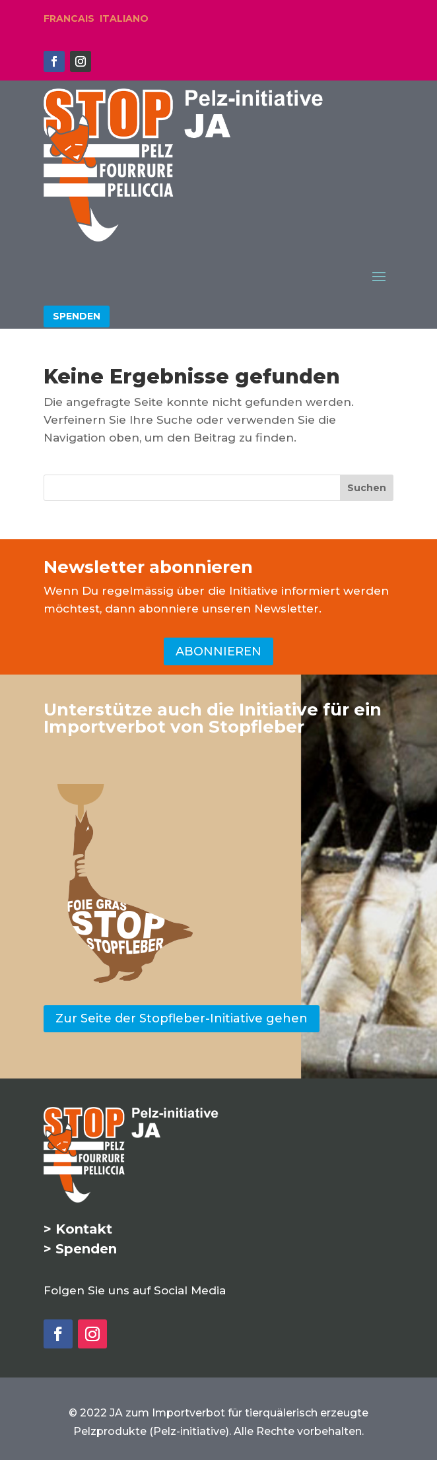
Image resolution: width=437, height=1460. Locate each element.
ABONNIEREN (218, 651)
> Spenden (80, 1249)
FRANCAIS (69, 18)
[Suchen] (366, 488)
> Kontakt (78, 1229)
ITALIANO (124, 18)
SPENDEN (76, 316)
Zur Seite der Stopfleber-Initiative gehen (181, 1018)
